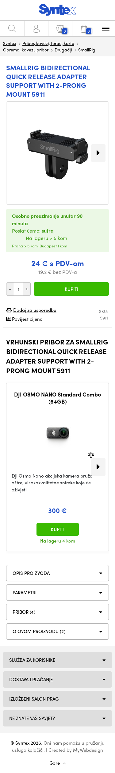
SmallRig (86, 50)
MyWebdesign (88, 750)
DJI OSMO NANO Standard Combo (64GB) (57, 398)
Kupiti (71, 289)
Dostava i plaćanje (31, 679)
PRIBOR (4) (24, 611)
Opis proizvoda (31, 573)
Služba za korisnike (32, 660)
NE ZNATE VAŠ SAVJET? (32, 718)
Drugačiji (63, 50)
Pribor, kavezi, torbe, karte (48, 43)
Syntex (9, 43)
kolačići (36, 750)
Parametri (24, 592)
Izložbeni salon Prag (34, 698)
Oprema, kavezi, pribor (25, 50)
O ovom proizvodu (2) (39, 631)
